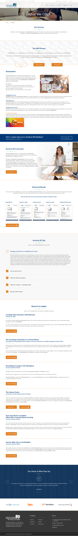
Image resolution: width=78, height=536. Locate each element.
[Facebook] (52, 527)
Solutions (59, 5)
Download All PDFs (11, 225)
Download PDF (10, 331)
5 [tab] (40, 492)
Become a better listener (16, 291)
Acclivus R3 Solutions (11, 5)
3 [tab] (38, 492)
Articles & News (58, 1)
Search (70, 1)
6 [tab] (41, 492)
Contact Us (65, 1)
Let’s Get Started (66, 138)
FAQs (71, 5)
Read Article (10, 407)
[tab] (20, 64)
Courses (32, 524)
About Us (52, 5)
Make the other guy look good (17, 278)
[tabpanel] (39, 483)
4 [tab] (39, 492)
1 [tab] (36, 492)
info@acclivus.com (60, 525)
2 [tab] (37, 492)
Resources (41, 524)
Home (46, 5)
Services (65, 5)
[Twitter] (54, 527)
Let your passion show (15, 271)
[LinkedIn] (56, 527)
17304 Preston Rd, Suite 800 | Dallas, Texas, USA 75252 (17, 1)
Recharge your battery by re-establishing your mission (24, 251)
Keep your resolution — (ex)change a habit (20, 284)
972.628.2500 (32, 1)
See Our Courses (10, 172)
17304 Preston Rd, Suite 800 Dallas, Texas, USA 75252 (62, 520)
